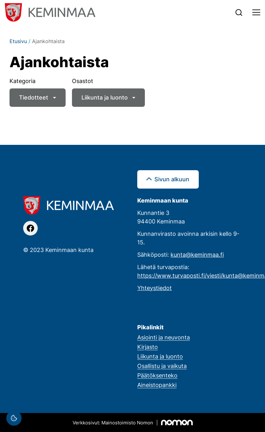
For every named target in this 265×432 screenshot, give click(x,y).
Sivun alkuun (171, 179)
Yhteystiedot (154, 288)
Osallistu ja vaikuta (162, 366)
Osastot (82, 81)
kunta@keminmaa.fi (197, 254)
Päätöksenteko (157, 375)
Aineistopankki (157, 385)
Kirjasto (147, 347)
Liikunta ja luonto (104, 97)
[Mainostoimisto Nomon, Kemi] (133, 422)
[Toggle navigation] (256, 12)
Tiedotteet (33, 97)
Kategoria (23, 81)
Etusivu (18, 41)
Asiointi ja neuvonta (163, 337)
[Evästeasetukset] (14, 418)
